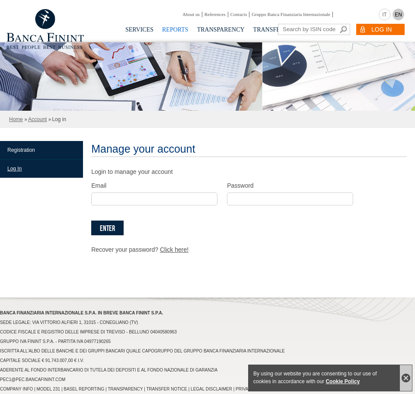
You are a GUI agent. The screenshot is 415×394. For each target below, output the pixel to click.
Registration (21, 150)
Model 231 (48, 389)
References (215, 14)
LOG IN (381, 29)
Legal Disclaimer (211, 389)
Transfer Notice (167, 389)
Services (139, 29)
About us (191, 14)
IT (384, 15)
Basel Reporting (84, 389)
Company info (16, 389)
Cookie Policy (343, 381)
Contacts (238, 14)
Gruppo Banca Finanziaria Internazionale (291, 14)
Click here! (174, 249)
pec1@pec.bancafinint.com (32, 379)
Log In (14, 168)
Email (98, 185)
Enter (107, 228)
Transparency (221, 29)
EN (398, 15)
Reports (175, 29)
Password (240, 185)
